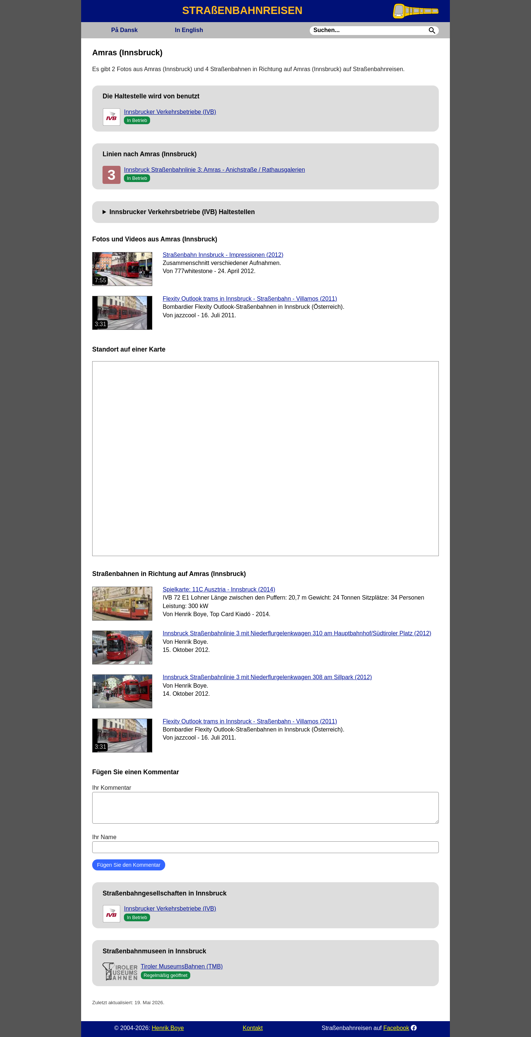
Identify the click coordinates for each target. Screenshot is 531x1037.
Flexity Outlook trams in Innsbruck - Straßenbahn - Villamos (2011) (250, 299)
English (189, 30)
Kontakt (253, 1028)
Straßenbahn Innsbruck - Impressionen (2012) (223, 255)
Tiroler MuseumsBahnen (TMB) (182, 966)
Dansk (124, 30)
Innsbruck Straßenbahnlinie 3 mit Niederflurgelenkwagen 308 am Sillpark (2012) (267, 677)
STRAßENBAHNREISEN (242, 10)
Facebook (396, 1028)
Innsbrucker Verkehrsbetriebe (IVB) (170, 112)
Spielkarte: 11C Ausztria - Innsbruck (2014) (219, 589)
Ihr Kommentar (265, 804)
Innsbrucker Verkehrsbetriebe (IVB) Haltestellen (182, 212)
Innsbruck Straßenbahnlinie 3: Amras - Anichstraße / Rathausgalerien (214, 170)
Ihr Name (265, 843)
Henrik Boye (168, 1028)
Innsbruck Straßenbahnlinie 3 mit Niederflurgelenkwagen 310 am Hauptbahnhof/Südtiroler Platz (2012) (297, 633)
